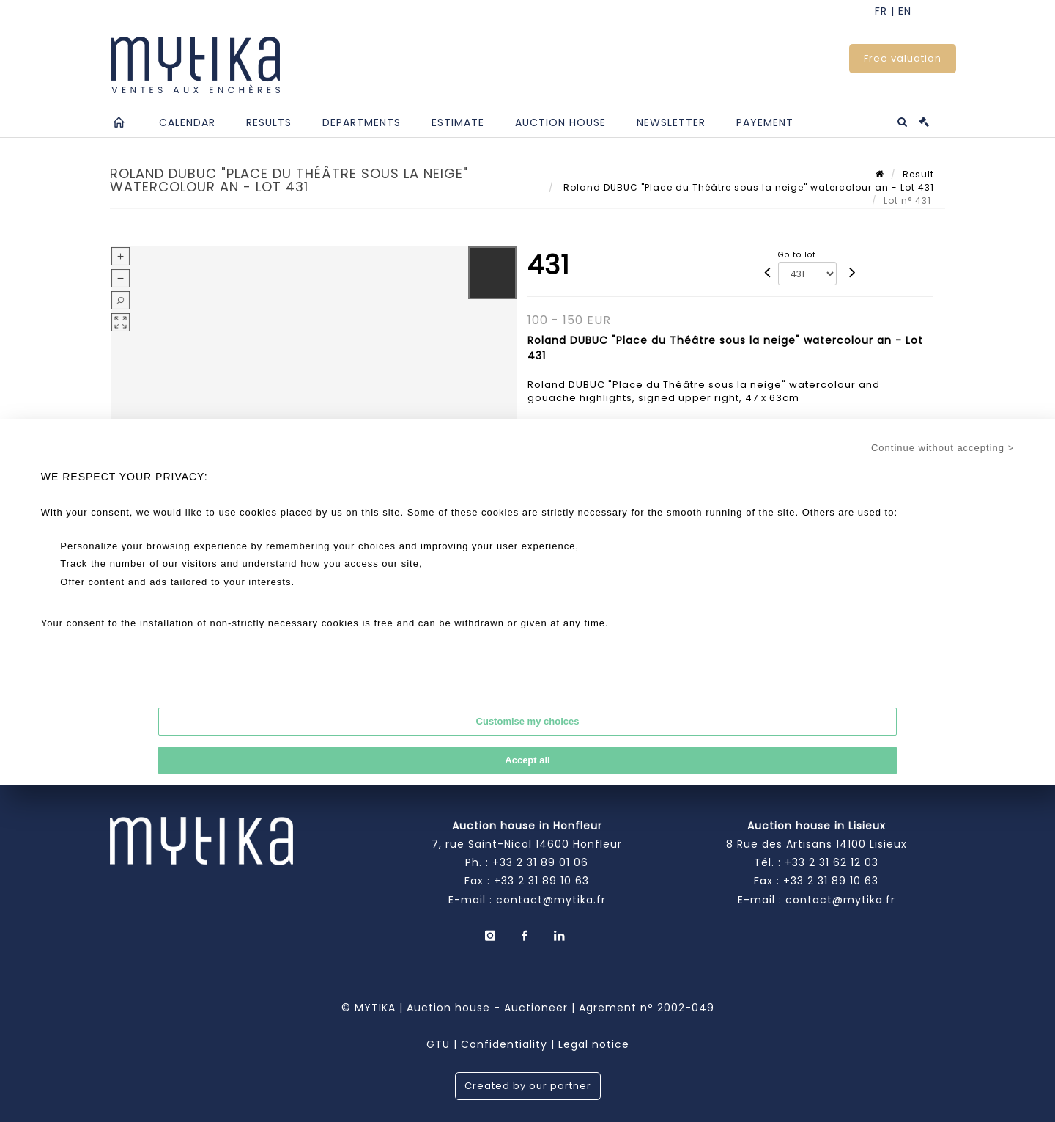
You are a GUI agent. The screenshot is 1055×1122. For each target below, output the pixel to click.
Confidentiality (504, 1044)
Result (918, 174)
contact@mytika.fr (551, 899)
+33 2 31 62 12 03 (831, 862)
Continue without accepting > (942, 447)
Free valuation (902, 58)
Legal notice (593, 1044)
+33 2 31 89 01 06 (540, 862)
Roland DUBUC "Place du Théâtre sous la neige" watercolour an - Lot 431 (747, 187)
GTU (438, 1044)
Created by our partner (527, 1086)
